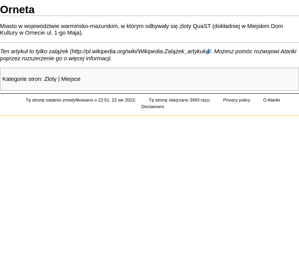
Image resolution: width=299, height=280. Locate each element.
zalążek (59, 51)
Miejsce (71, 79)
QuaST (202, 26)
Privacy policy (236, 100)
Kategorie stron (21, 79)
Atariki (289, 51)
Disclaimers (152, 106)
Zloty (50, 79)
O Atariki (271, 100)
